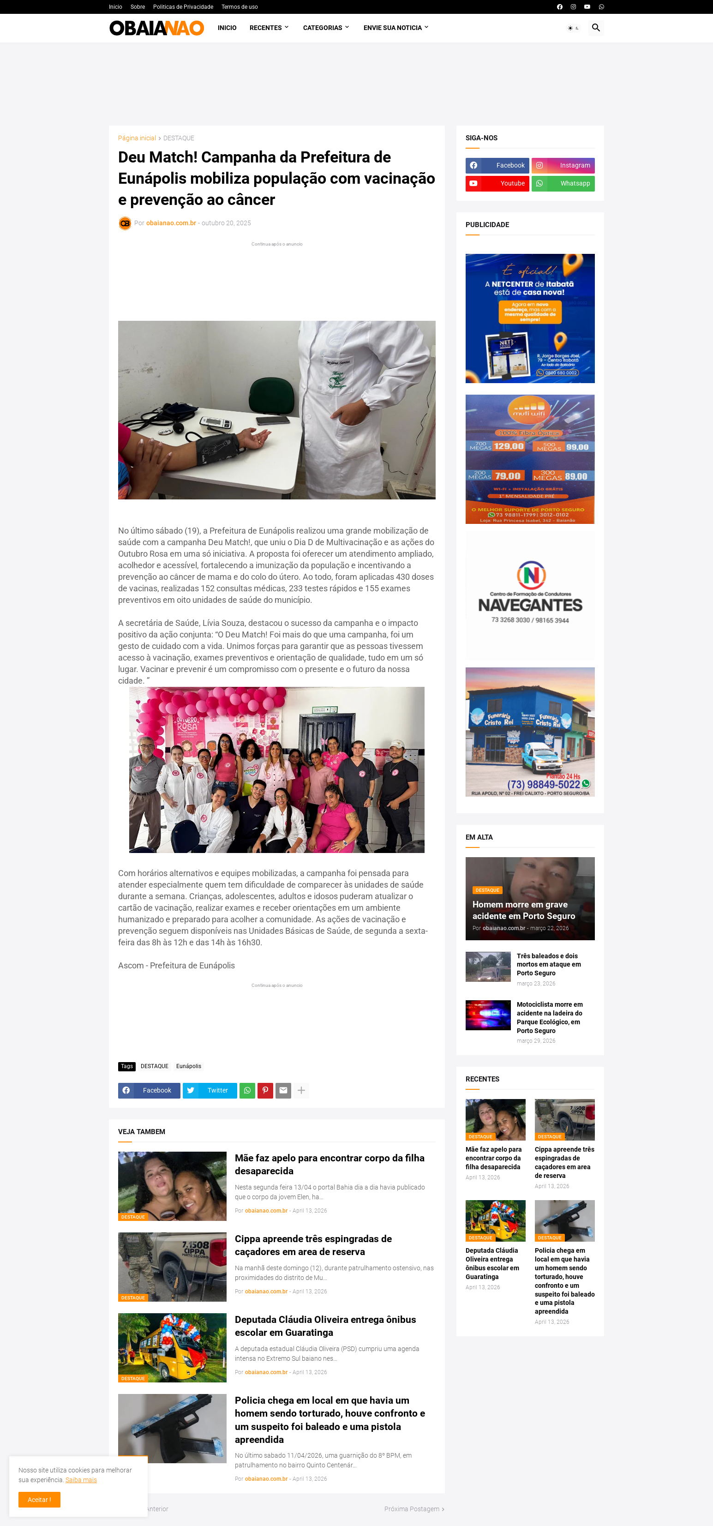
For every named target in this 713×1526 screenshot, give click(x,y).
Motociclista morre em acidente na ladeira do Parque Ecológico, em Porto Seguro (550, 1017)
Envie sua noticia (393, 27)
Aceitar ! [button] (39, 1499)
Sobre (138, 7)
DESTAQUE (178, 138)
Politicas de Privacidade (183, 7)
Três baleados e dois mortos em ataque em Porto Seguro (549, 964)
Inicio (115, 7)
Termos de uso (240, 7)
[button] (573, 28)
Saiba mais (81, 1480)
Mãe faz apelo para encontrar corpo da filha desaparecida (330, 1165)
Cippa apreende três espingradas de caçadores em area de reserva (313, 1245)
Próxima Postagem (411, 1509)
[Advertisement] (356, 84)
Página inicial (137, 138)
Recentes (266, 27)
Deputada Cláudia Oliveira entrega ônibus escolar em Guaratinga (325, 1326)
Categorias (322, 27)
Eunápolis (188, 1066)
